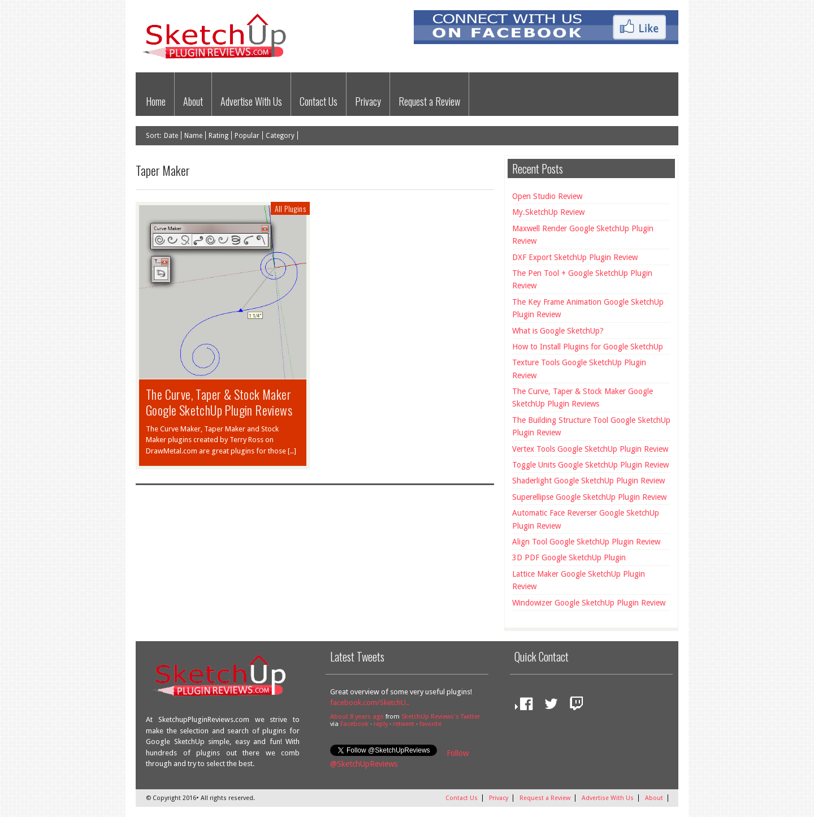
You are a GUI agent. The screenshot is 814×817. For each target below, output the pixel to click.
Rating (218, 136)
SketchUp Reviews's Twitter (440, 716)
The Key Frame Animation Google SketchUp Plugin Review (588, 308)
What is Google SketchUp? (558, 330)
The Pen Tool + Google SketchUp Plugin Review (582, 279)
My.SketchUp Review (548, 212)
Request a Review (429, 101)
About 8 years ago (357, 716)
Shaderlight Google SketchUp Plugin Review (588, 480)
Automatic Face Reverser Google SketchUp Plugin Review (585, 519)
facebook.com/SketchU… (370, 702)
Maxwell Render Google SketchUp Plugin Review (582, 234)
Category (280, 136)
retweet (403, 724)
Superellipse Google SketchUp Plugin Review (589, 497)
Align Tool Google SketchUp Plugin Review (586, 541)
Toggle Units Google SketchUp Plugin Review (590, 464)
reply (381, 724)
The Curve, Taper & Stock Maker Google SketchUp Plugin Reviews (219, 402)
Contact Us (318, 101)
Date (171, 136)
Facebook (354, 724)
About (193, 101)
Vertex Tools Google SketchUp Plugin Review (590, 448)
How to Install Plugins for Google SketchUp (587, 346)
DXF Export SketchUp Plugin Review (575, 257)
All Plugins (290, 208)
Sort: (153, 136)
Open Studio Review (547, 196)
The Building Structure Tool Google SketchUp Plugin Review (591, 426)
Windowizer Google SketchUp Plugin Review (588, 602)
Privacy (368, 101)
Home (156, 101)
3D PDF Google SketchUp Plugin (569, 557)
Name (193, 136)
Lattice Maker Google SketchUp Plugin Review (578, 580)
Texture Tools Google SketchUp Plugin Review (579, 368)
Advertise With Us (251, 101)
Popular (247, 136)
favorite (430, 724)
